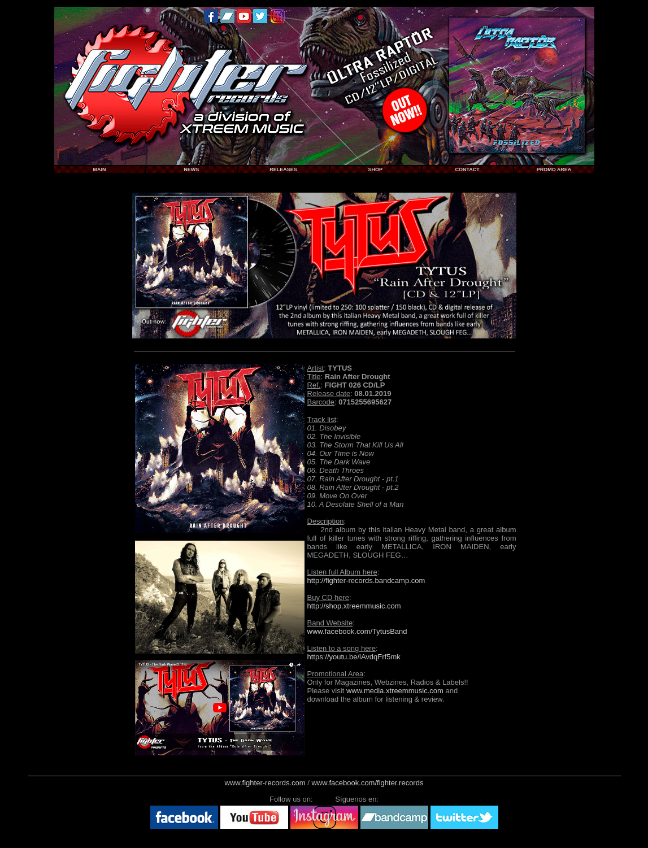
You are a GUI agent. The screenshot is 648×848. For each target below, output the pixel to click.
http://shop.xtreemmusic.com (354, 606)
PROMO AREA (554, 169)
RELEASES (283, 169)
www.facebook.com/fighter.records (367, 783)
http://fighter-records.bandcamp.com (366, 580)
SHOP (375, 169)
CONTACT (467, 169)
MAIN (99, 169)
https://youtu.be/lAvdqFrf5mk (354, 657)
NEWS (191, 169)
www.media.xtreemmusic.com (394, 690)
